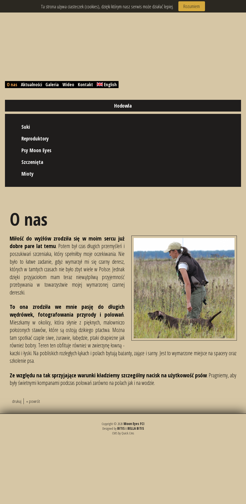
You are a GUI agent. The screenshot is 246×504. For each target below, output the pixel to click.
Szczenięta (32, 161)
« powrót (33, 401)
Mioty (27, 173)
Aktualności (31, 85)
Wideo (68, 85)
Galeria (52, 85)
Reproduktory (35, 138)
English (107, 85)
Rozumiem (191, 6)
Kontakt (85, 85)
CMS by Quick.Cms (123, 433)
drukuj (16, 401)
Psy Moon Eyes (36, 150)
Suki (25, 126)
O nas (12, 85)
